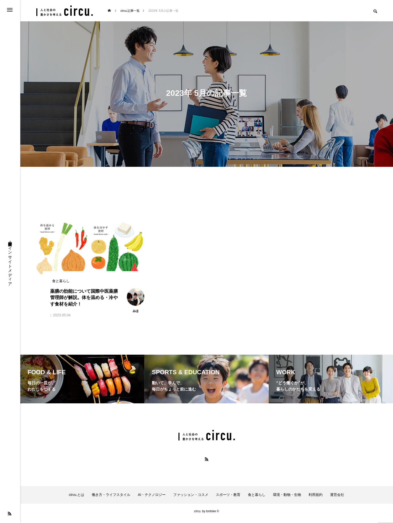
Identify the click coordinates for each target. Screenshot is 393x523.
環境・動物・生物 (287, 499)
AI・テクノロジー (152, 499)
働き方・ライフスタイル (111, 499)
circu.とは (76, 499)
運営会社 (337, 499)
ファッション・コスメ (190, 499)
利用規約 (316, 499)
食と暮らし (256, 499)
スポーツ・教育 (228, 499)
